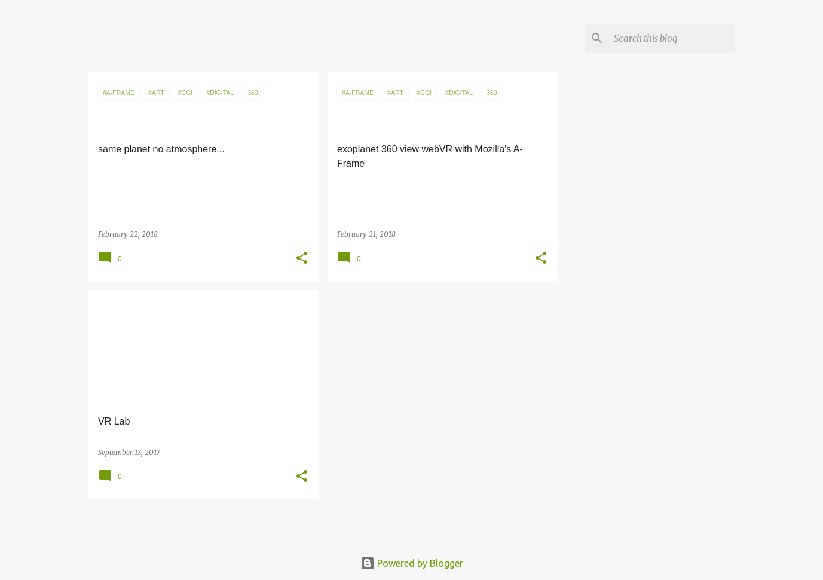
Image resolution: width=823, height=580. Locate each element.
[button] (302, 259)
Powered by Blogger (411, 563)
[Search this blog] (672, 38)
